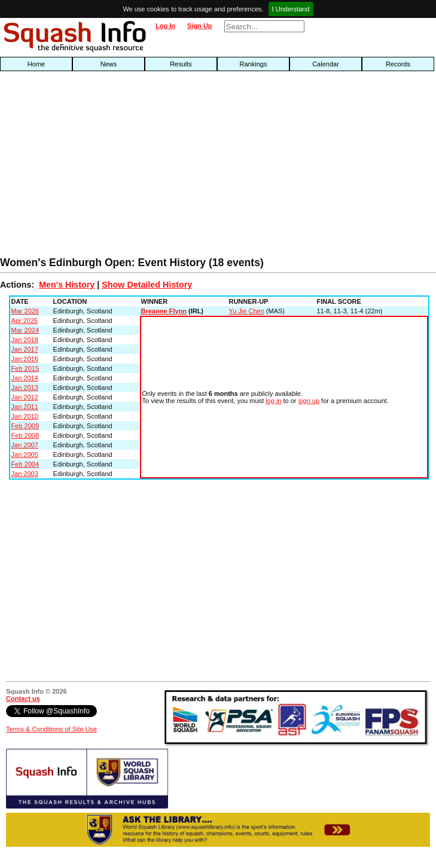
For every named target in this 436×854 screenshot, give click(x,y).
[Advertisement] (139, 167)
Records (398, 64)
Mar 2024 (25, 330)
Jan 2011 (24, 406)
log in (273, 400)
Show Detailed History (147, 284)
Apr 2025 (24, 320)
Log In (165, 25)
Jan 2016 (24, 358)
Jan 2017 (24, 349)
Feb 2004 (25, 464)
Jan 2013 (24, 387)
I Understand (291, 9)
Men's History (66, 284)
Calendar (325, 64)
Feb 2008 (25, 435)
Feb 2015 (25, 368)
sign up (308, 400)
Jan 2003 (24, 473)
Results (181, 64)
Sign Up (199, 25)
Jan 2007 (24, 445)
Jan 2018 (24, 339)
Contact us (23, 698)
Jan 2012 (24, 397)
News (108, 64)
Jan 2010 (24, 416)
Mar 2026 (25, 311)
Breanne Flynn (164, 311)
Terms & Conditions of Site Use (51, 729)
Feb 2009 (25, 425)
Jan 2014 (24, 378)
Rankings (253, 64)
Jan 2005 (24, 454)
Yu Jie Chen (246, 311)
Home (36, 64)
